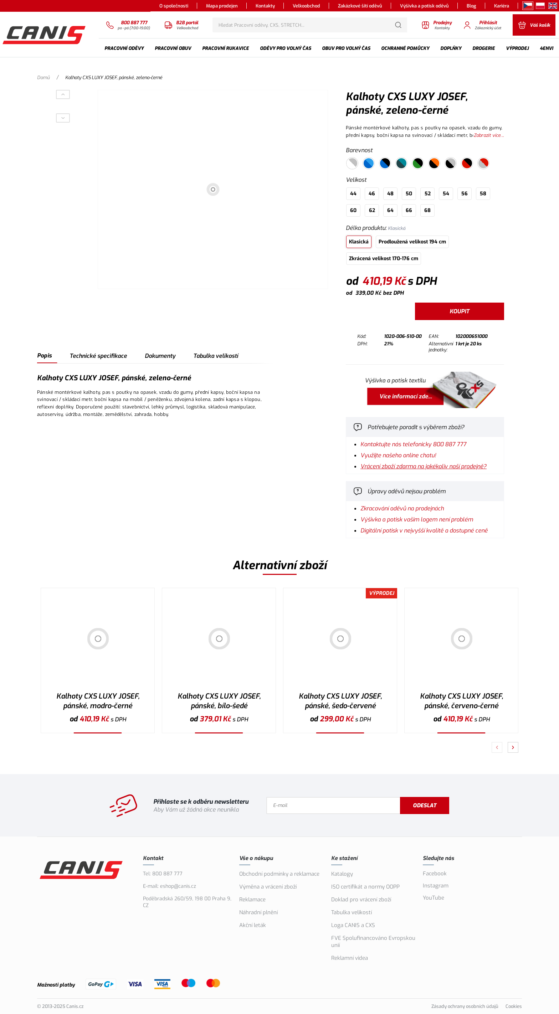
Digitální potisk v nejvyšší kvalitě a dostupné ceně (424, 530)
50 (409, 193)
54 (446, 193)
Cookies (514, 1006)
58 (483, 193)
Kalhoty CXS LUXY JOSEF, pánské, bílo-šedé (219, 701)
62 (372, 210)
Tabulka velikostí (215, 356)
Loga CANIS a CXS (353, 925)
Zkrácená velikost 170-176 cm (383, 258)
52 (428, 193)
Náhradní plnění (258, 912)
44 (353, 193)
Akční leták (252, 925)
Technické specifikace (98, 356)
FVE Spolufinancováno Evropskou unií (373, 942)
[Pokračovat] (513, 747)
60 (353, 210)
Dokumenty (160, 356)
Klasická (359, 241)
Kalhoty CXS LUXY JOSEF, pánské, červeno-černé (461, 701)
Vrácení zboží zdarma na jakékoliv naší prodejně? (423, 466)
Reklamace (252, 899)
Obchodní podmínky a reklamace (279, 873)
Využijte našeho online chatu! (398, 455)
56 (464, 193)
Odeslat (424, 805)
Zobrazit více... (489, 135)
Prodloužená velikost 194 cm (412, 241)
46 (372, 193)
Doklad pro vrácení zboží (361, 899)
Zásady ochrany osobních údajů (464, 1006)
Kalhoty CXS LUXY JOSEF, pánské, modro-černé (97, 701)
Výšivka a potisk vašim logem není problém (416, 519)
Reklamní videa (349, 958)
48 (390, 193)
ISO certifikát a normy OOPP (365, 886)
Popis (44, 355)
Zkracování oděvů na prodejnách (402, 508)
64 (390, 210)
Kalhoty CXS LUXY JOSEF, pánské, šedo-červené (340, 701)
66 (409, 210)
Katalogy (342, 873)
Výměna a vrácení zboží (268, 886)
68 (427, 210)
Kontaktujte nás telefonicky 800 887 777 (413, 444)
